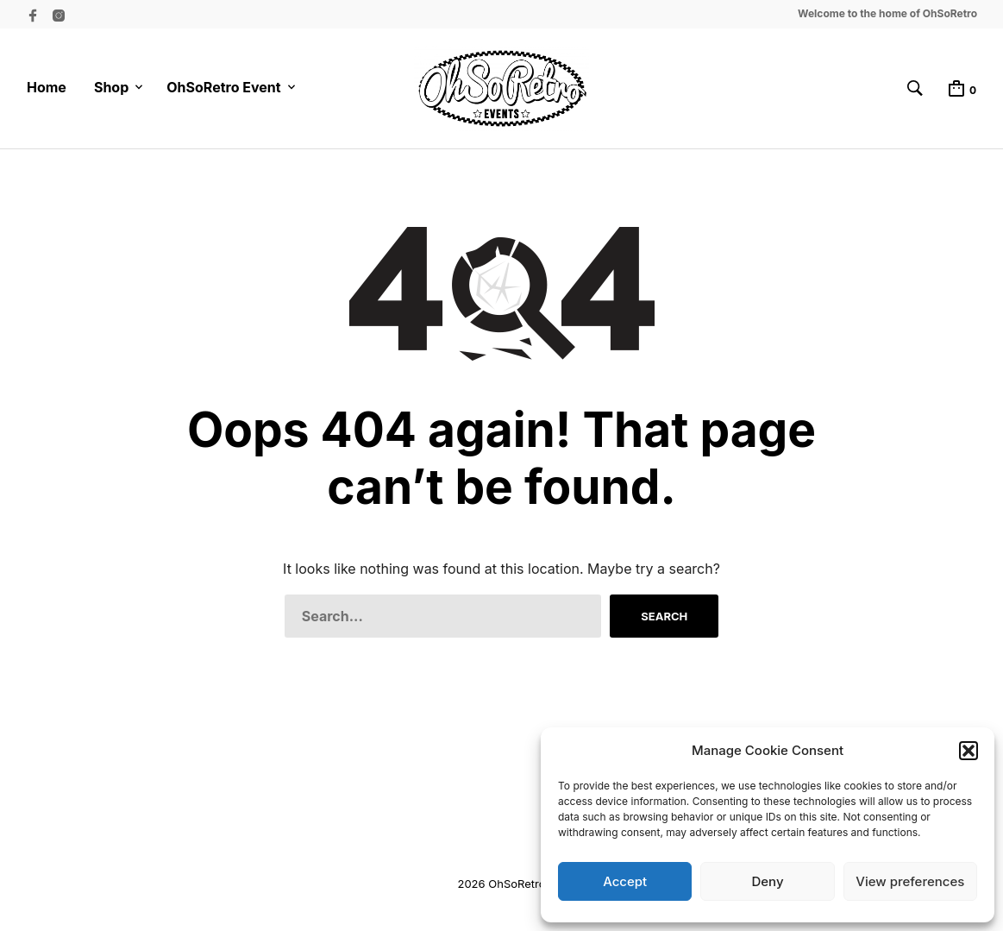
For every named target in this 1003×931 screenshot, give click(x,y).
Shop (111, 87)
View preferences (910, 881)
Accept (625, 881)
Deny (767, 881)
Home (46, 87)
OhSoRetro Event (223, 87)
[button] (968, 750)
